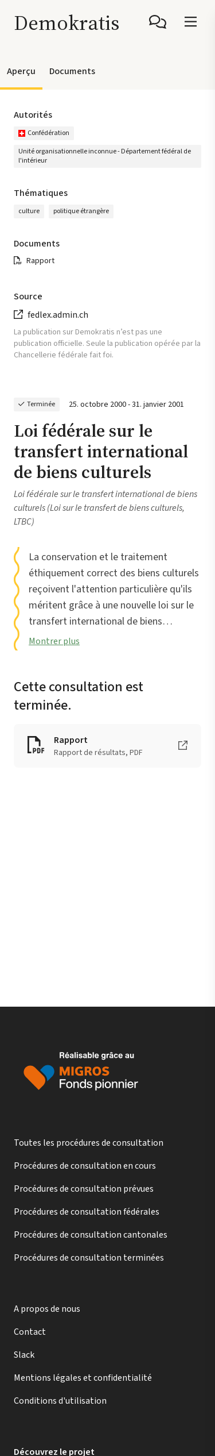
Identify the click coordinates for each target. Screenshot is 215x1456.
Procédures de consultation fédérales (86, 1211)
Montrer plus (54, 641)
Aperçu (21, 71)
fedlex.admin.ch (58, 315)
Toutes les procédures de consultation (88, 1143)
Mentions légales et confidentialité (83, 1378)
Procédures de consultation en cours (85, 1166)
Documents (72, 71)
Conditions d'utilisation (60, 1401)
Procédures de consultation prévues (84, 1188)
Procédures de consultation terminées (89, 1257)
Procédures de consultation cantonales (90, 1234)
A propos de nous (47, 1309)
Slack (24, 1355)
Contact (30, 1332)
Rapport (40, 261)
